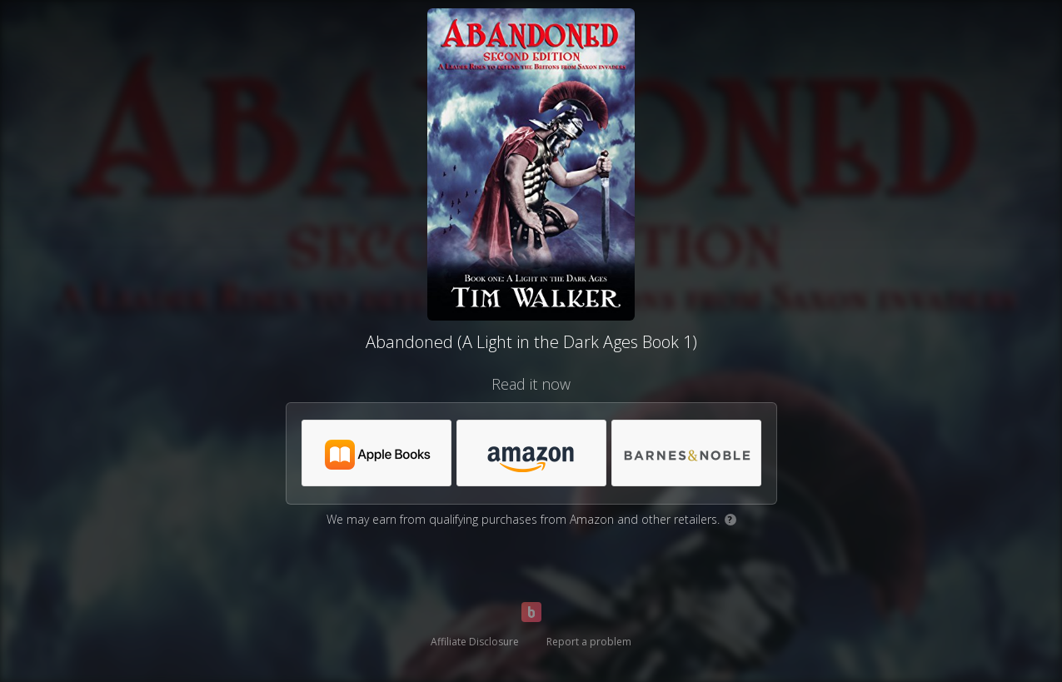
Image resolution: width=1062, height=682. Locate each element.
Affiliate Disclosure (475, 642)
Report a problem (588, 642)
